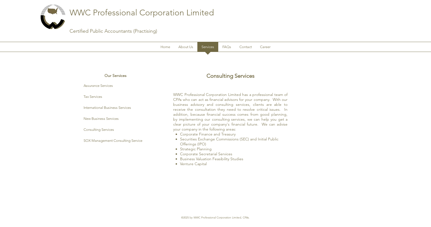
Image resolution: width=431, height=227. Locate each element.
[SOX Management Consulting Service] (120, 140)
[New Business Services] (115, 118)
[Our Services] (115, 75)
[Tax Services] (115, 96)
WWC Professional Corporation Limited (142, 13)
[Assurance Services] (115, 85)
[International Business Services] (115, 107)
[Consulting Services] (115, 129)
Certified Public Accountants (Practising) (113, 31)
